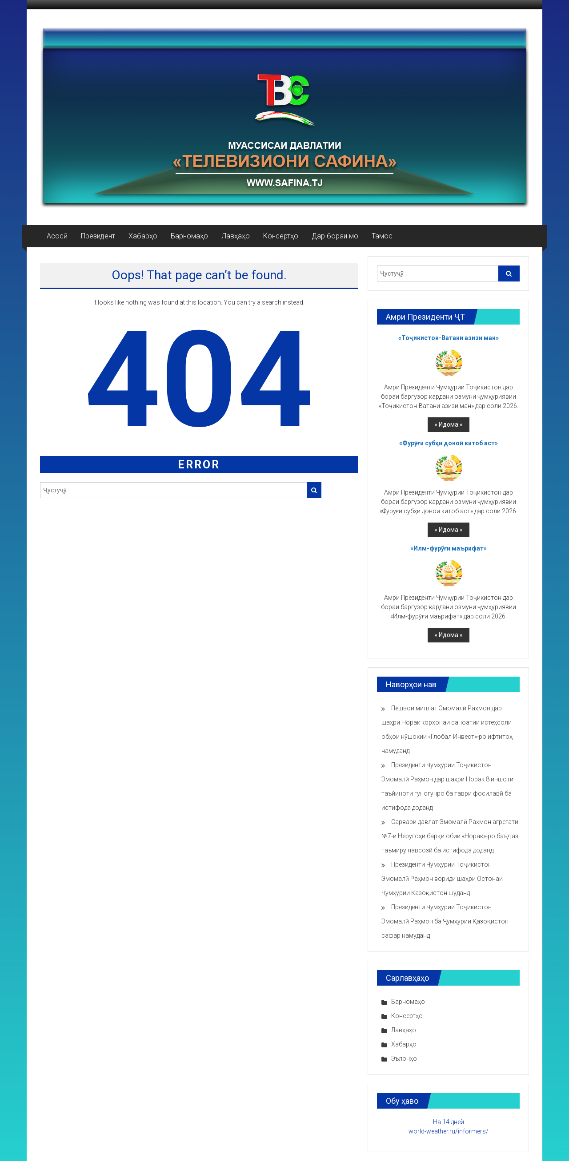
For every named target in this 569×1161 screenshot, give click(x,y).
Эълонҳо (404, 1058)
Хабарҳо (142, 236)
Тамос (382, 236)
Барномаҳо (189, 236)
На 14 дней (448, 1121)
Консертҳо (280, 236)
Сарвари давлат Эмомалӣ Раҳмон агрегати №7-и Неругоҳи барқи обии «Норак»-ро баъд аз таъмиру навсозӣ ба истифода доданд (449, 836)
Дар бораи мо (335, 236)
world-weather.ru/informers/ (449, 1131)
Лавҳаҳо (235, 236)
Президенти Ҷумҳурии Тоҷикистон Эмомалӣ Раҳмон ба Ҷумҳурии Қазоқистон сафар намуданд (445, 921)
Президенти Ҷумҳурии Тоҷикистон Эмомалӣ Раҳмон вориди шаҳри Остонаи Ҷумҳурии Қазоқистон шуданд (442, 878)
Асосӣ (57, 236)
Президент (98, 236)
